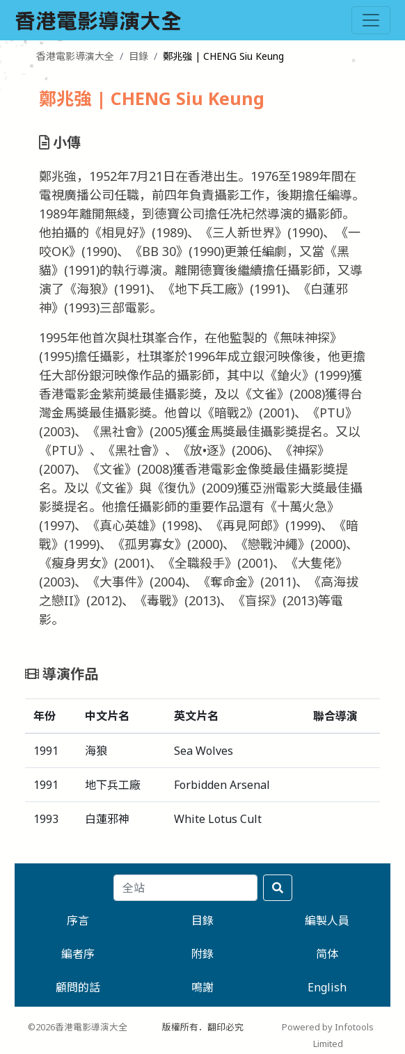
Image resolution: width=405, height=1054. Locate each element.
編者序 (78, 953)
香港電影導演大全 (75, 56)
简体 (327, 953)
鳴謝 (202, 987)
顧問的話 (78, 987)
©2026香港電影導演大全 (77, 1027)
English (327, 987)
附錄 (202, 953)
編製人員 (327, 920)
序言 (78, 920)
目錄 (138, 56)
